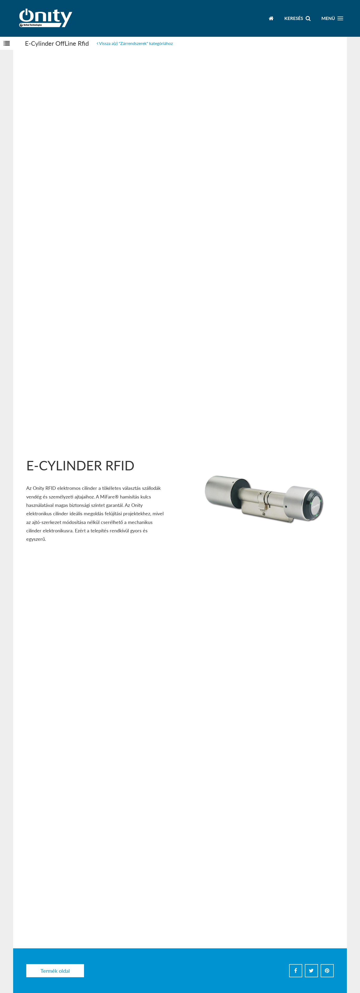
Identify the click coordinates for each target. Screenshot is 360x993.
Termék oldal (55, 971)
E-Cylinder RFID (80, 465)
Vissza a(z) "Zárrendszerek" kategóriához (135, 43)
